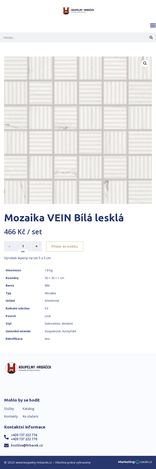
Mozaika (50, 293)
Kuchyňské (69, 331)
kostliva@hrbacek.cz (27, 445)
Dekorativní (52, 323)
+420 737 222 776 (24, 435)
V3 (46, 308)
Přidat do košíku (65, 246)
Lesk (48, 316)
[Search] (151, 37)
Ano (47, 339)
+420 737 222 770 (24, 439)
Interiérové (52, 301)
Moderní (67, 323)
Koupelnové (53, 331)
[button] (153, 25)
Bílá (47, 285)
